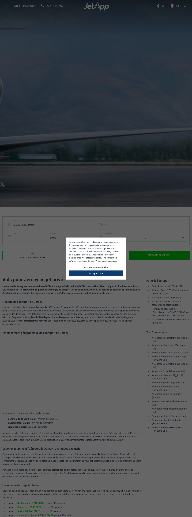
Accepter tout (96, 273)
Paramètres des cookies (96, 267)
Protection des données (106, 261)
